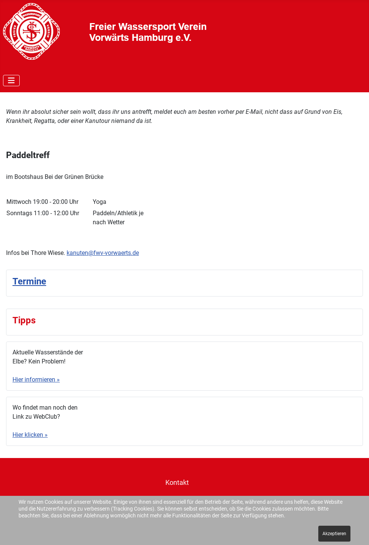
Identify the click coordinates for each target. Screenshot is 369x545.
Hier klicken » (30, 434)
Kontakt (177, 482)
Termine (29, 281)
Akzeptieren (334, 533)
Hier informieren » (36, 379)
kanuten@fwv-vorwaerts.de (103, 252)
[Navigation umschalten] (11, 80)
